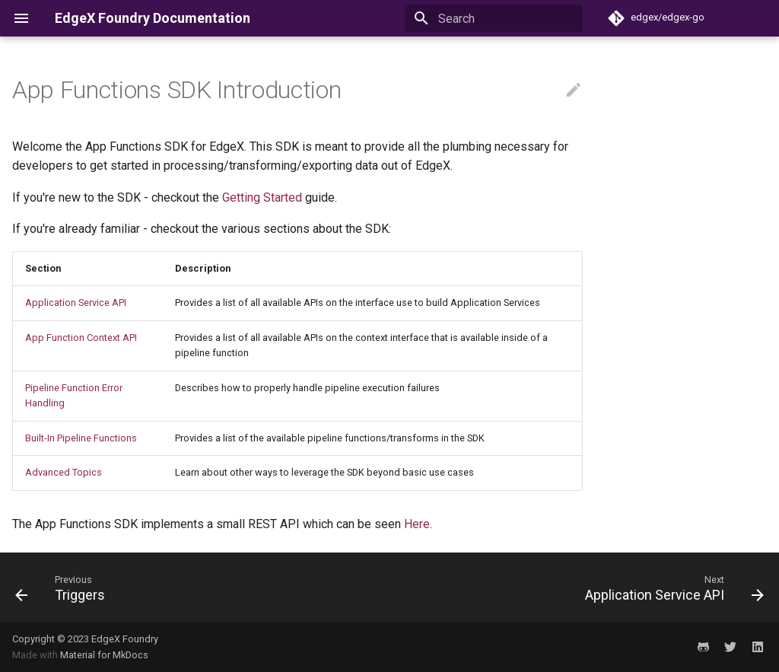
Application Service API (75, 302)
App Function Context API (81, 337)
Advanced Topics (63, 472)
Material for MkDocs (104, 655)
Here (417, 524)
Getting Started (262, 197)
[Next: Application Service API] (670, 587)
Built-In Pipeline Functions (81, 438)
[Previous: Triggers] (64, 587)
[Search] (494, 18)
